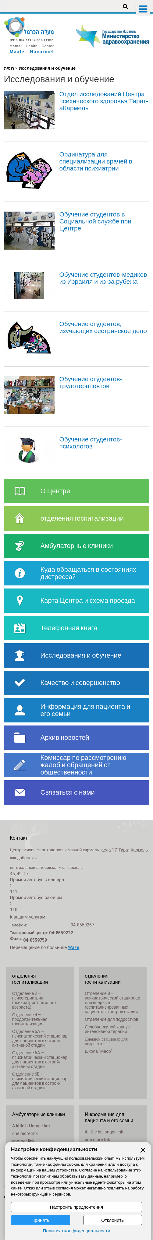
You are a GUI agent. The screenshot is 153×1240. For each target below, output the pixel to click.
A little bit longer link (31, 1126)
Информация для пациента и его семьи (109, 1117)
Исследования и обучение (59, 79)
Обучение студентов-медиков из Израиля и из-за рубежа (103, 278)
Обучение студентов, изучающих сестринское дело (103, 327)
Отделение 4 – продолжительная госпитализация (30, 1019)
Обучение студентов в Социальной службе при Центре (95, 221)
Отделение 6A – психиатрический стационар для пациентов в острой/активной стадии (40, 1060)
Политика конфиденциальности (76, 1231)
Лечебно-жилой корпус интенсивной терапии (107, 1029)
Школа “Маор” (98, 1051)
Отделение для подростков (111, 1019)
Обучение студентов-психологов (90, 443)
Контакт (19, 838)
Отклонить (112, 1220)
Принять (40, 1220)
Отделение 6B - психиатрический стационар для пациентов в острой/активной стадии (40, 1081)
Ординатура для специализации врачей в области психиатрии (95, 161)
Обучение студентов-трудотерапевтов (90, 382)
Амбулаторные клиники (38, 1114)
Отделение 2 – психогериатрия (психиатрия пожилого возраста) (34, 1000)
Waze (73, 947)
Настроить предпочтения (76, 1207)
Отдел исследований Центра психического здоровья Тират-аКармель (103, 101)
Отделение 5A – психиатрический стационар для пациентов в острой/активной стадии (40, 1038)
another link (23, 1141)
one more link (25, 1133)
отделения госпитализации (30, 979)
